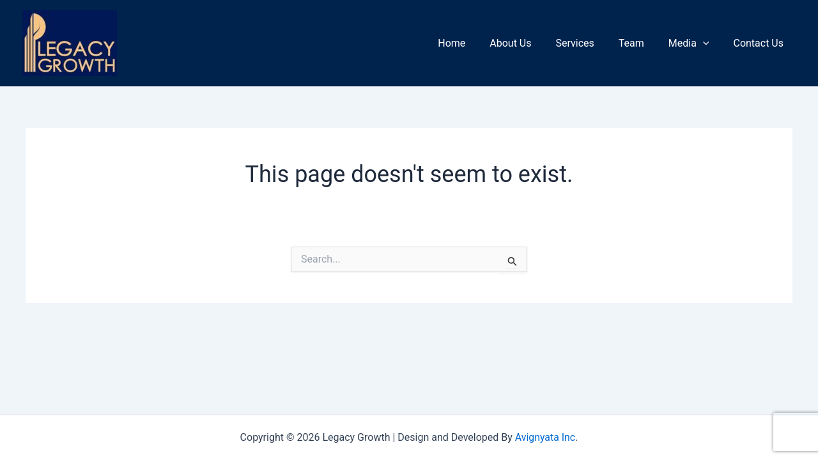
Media (694, 43)
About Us (527, 43)
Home (472, 43)
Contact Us (760, 43)
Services (588, 43)
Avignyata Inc (544, 437)
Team (641, 43)
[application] (708, 43)
